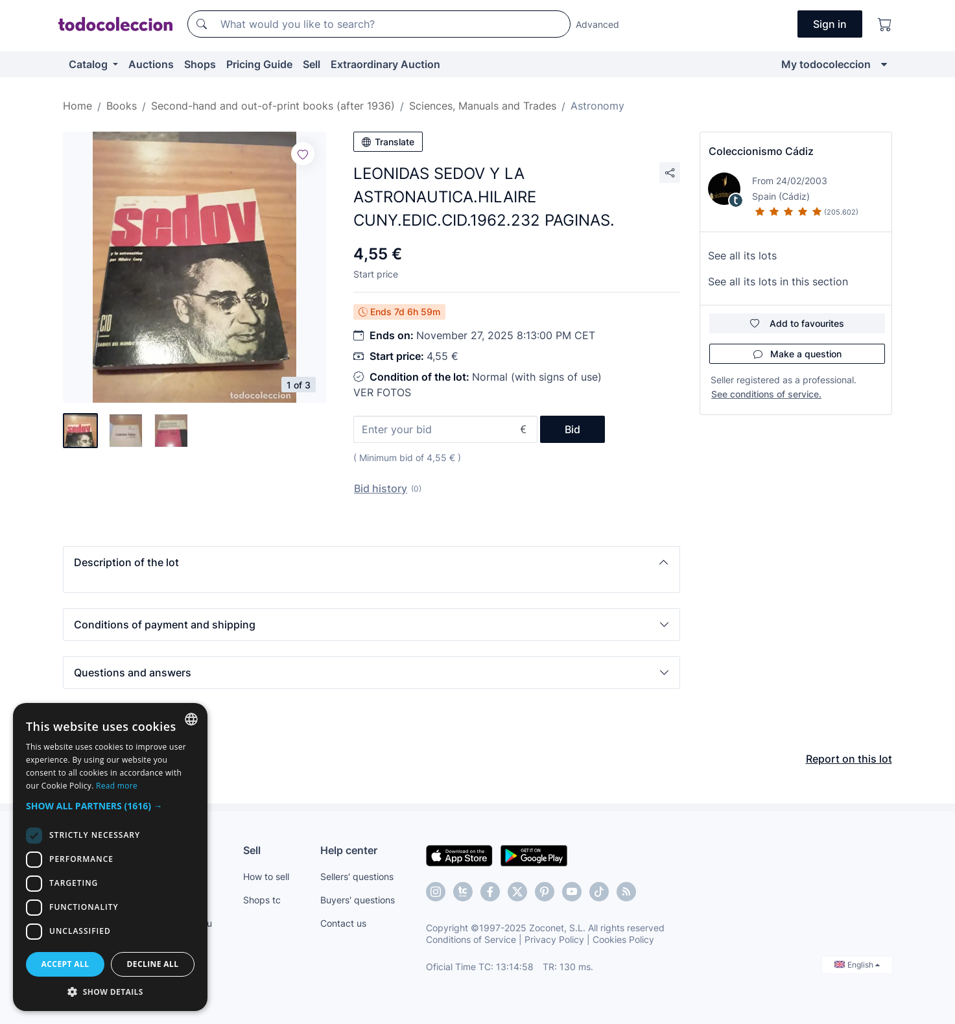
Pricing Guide (259, 64)
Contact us (343, 923)
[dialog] (110, 857)
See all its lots (742, 255)
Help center (348, 850)
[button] (371, 562)
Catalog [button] (89, 64)
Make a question (797, 353)
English (857, 965)
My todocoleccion (826, 64)
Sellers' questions (357, 876)
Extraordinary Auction (385, 64)
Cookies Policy (623, 939)
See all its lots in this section (778, 281)
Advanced (597, 24)
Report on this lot (849, 758)
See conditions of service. (766, 393)
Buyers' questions (357, 899)
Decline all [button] (153, 964)
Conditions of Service (471, 939)
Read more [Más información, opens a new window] (116, 785)
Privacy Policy (554, 939)
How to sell (266, 876)
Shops (200, 64)
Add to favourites (797, 323)
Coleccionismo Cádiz (761, 151)
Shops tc (262, 899)
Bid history (380, 488)
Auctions (151, 64)
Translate (388, 141)
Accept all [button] (65, 964)
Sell (311, 64)
